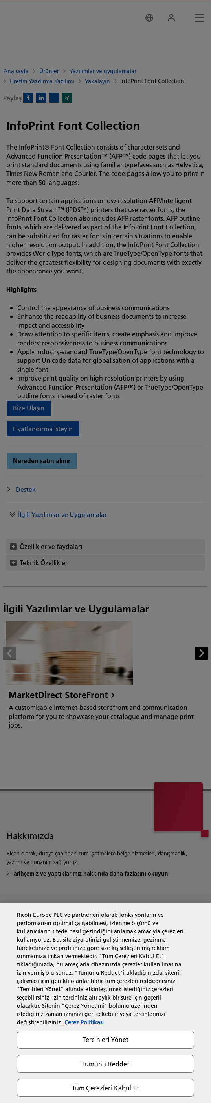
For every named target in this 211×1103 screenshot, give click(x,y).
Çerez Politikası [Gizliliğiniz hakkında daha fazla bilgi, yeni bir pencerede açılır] (84, 1022)
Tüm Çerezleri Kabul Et (105, 1088)
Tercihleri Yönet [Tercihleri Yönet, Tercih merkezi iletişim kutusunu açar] (106, 1039)
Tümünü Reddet (105, 1064)
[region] (105, 1003)
